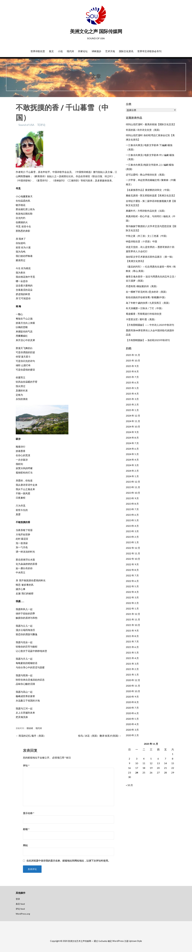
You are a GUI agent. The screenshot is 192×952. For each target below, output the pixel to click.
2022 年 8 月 (132, 569)
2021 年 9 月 (132, 630)
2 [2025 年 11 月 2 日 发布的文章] (129, 758)
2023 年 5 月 (132, 520)
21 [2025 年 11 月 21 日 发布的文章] (165, 767)
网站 (25, 845)
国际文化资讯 (126, 51)
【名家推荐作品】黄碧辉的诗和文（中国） (148, 189)
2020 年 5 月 (132, 718)
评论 (26, 765)
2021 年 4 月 (132, 658)
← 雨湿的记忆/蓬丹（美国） (31, 735)
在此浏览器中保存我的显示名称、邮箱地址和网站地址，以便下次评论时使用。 (68, 860)
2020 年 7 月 (132, 707)
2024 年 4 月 (132, 459)
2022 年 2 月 (132, 603)
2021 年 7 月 (132, 641)
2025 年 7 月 (132, 376)
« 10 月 (129, 785)
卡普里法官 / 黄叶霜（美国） (141, 319)
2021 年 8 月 (132, 636)
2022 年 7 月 (132, 575)
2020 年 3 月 (132, 729)
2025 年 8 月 (132, 371)
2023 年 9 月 (132, 498)
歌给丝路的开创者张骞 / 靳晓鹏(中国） (146, 297)
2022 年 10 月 (133, 558)
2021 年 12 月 (133, 613)
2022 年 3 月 (132, 597)
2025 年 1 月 (132, 410)
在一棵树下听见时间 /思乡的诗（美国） (147, 291)
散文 (51, 51)
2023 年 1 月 (132, 542)
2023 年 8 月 (132, 503)
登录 (18, 899)
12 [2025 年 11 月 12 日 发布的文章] (151, 763)
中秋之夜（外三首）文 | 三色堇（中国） (147, 235)
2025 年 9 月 (132, 366)
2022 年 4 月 (132, 591)
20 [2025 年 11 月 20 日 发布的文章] (158, 767)
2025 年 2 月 (132, 404)
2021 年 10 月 (133, 625)
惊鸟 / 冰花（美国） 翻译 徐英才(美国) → (99, 735)
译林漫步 (96, 51)
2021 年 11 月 (133, 619)
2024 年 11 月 (133, 421)
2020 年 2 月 (132, 735)
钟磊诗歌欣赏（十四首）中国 (141, 241)
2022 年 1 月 (132, 608)
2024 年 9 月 (132, 432)
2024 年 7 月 (132, 443)
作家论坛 (83, 51)
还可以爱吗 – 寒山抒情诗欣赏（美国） (146, 174)
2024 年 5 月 (132, 454)
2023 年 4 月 (132, 525)
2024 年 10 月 (133, 426)
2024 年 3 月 (132, 465)
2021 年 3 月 (132, 663)
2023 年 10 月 (133, 492)
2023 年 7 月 (132, 509)
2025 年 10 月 (133, 360)
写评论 (41, 124)
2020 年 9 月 (132, 696)
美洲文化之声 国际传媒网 (96, 31)
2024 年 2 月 (132, 470)
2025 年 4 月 (132, 393)
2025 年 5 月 (132, 388)
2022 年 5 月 (132, 586)
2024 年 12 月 (133, 415)
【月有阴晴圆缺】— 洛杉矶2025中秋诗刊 (148, 340)
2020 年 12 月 (133, 680)
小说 (60, 51)
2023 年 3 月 (132, 531)
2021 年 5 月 (132, 652)
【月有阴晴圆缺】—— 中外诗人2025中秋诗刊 (150, 324)
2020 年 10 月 (133, 691)
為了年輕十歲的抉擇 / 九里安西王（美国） (148, 302)
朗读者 (30, 728)
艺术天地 (110, 51)
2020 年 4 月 (132, 724)
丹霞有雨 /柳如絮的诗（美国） (142, 286)
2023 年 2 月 (132, 536)
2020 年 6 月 (132, 713)
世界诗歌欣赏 (38, 51)
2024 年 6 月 (132, 448)
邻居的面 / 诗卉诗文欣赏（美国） (143, 129)
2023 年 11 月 (133, 487)
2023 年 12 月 (133, 481)
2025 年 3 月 (132, 399)
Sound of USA (26, 124)
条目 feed (20, 904)
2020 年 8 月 (132, 702)
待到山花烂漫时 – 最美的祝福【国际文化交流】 (151, 124)
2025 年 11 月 (133, 354)
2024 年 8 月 (132, 437)
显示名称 (28, 813)
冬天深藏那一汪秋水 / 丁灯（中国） (145, 308)
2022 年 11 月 (133, 553)
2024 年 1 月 (132, 476)
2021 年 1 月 (132, 674)
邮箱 (26, 829)
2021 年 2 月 (132, 669)
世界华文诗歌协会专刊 (149, 51)
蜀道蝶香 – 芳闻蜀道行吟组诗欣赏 (144, 313)
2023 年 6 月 (132, 514)
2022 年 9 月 (132, 564)
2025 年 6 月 (132, 382)
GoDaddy (102, 941)
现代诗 (70, 51)
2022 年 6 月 (132, 580)
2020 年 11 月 (133, 685)
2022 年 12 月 (133, 547)
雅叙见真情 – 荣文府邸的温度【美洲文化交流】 (151, 195)
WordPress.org (23, 913)
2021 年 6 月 (132, 647)
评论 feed (20, 909)
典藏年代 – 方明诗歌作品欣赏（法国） (146, 210)
